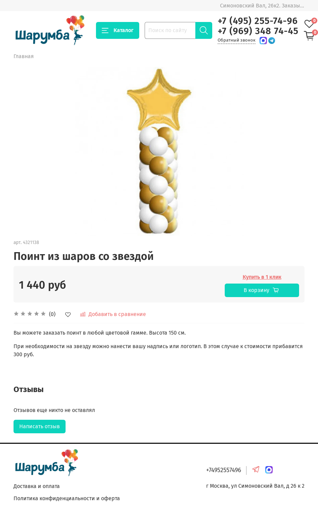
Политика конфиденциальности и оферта (67, 498)
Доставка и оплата (37, 486)
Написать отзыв (39, 426)
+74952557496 (223, 470)
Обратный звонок (236, 40)
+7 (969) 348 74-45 (258, 31)
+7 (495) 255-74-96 (258, 21)
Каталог (117, 30)
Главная (24, 56)
